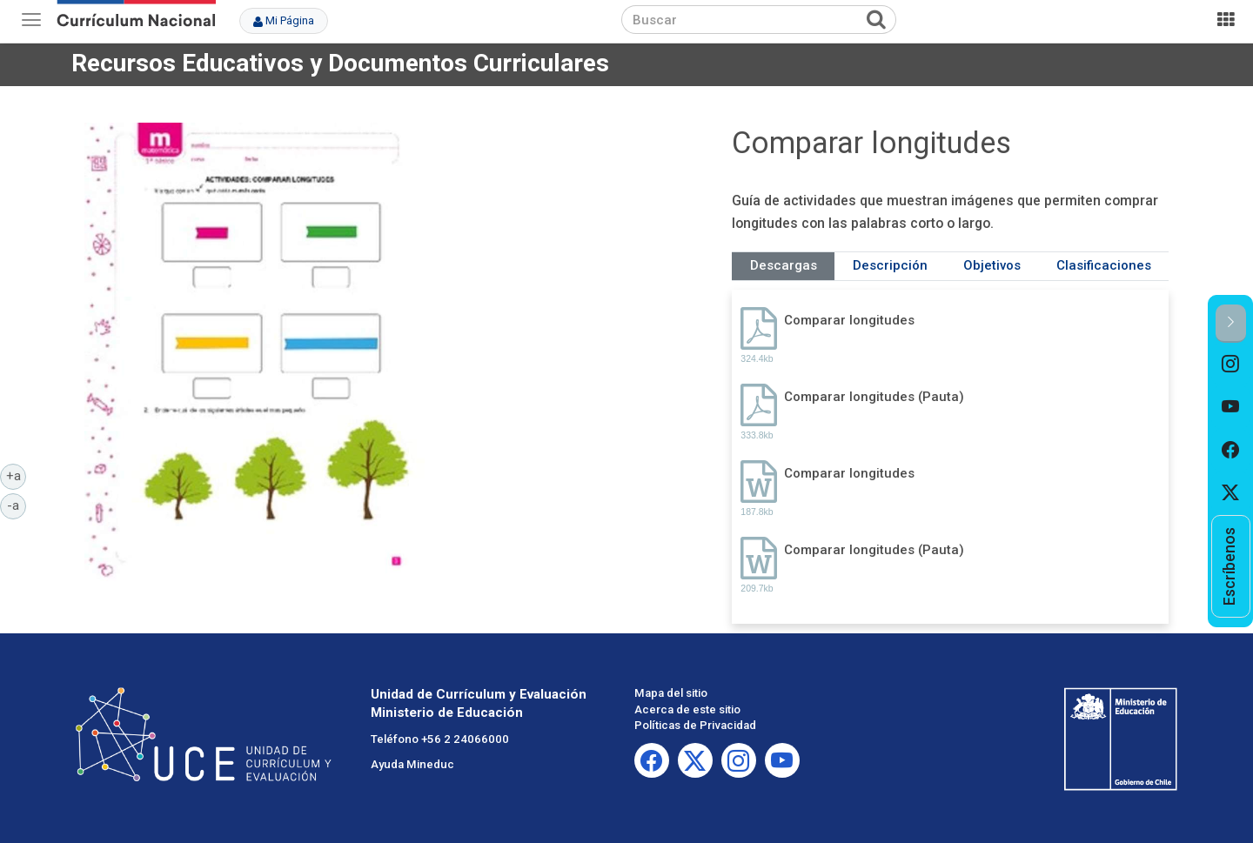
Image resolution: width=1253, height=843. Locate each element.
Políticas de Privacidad (695, 725)
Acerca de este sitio (687, 709)
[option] (1230, 364)
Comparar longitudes (849, 320)
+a (16, 475)
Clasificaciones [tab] (1103, 265)
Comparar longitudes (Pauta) (874, 397)
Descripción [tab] (890, 265)
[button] (1231, 323)
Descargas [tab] (783, 265)
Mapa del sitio (670, 692)
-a (16, 504)
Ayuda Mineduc (412, 764)
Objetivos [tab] (992, 265)
